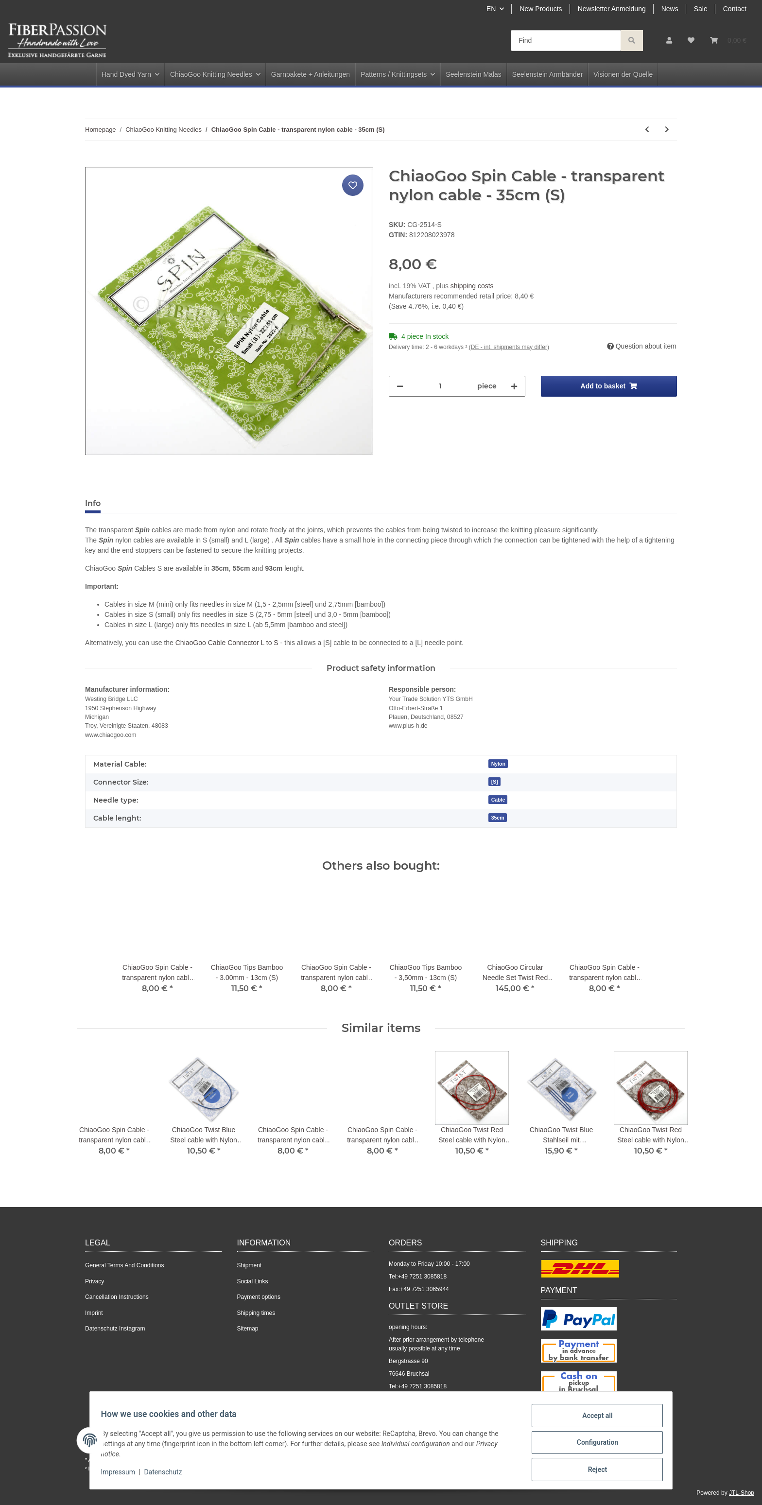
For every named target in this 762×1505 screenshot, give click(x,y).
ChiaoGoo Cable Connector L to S (226, 643)
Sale (701, 9)
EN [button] (491, 9)
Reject (593, 1470)
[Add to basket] (93, 161)
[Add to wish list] (353, 185)
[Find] (566, 40)
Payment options (258, 1297)
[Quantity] (440, 386)
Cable (498, 800)
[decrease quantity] (400, 386)
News (669, 9)
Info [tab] (93, 503)
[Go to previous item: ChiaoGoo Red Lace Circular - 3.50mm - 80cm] (647, 129)
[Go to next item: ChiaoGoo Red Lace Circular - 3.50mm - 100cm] (667, 129)
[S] (494, 782)
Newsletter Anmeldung (612, 9)
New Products (541, 9)
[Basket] (728, 40)
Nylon (498, 764)
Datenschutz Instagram (115, 1328)
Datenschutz (168, 1475)
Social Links (252, 1281)
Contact (734, 9)
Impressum (122, 1475)
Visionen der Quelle (623, 74)
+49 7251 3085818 (422, 1276)
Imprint (94, 1313)
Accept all (593, 1420)
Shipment (249, 1265)
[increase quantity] (514, 386)
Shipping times (256, 1313)
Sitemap (248, 1328)
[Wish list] (691, 40)
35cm (497, 818)
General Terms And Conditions (124, 1265)
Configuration (592, 1445)
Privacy (94, 1281)
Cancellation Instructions (117, 1297)
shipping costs (472, 286)
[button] (669, 40)
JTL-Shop (741, 1492)
